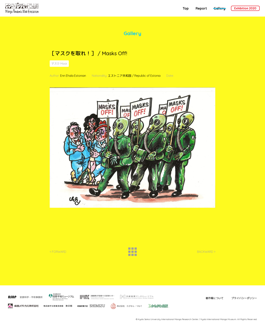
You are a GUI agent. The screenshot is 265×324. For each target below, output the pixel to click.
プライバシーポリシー (244, 306)
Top (186, 8)
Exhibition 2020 (245, 8)
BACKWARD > (206, 254)
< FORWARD (58, 254)
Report (201, 8)
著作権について (215, 306)
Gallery (219, 8)
